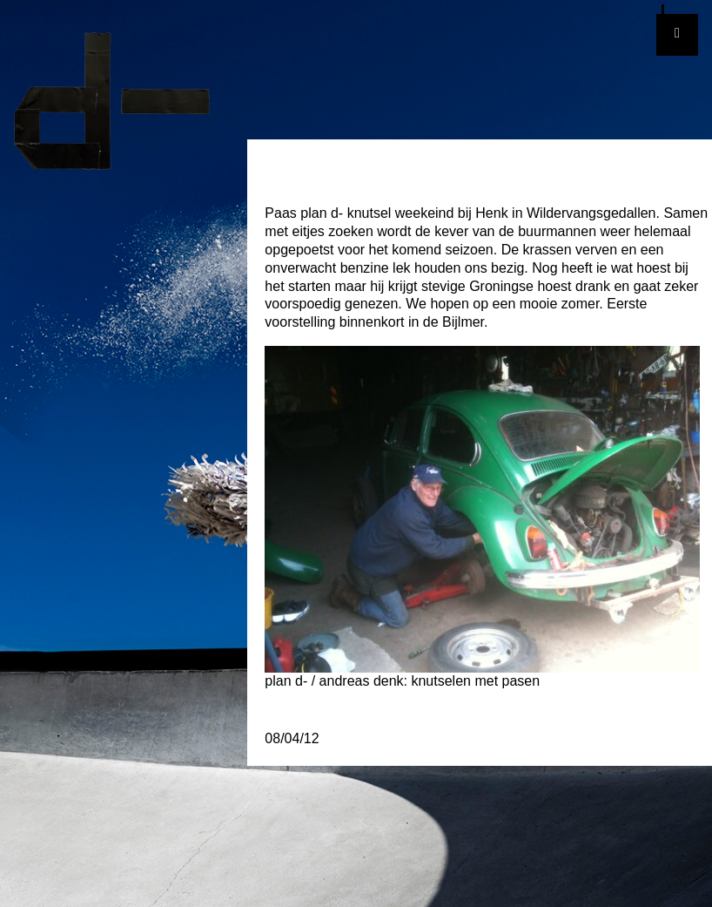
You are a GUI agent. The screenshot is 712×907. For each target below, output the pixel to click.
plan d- (123, 101)
